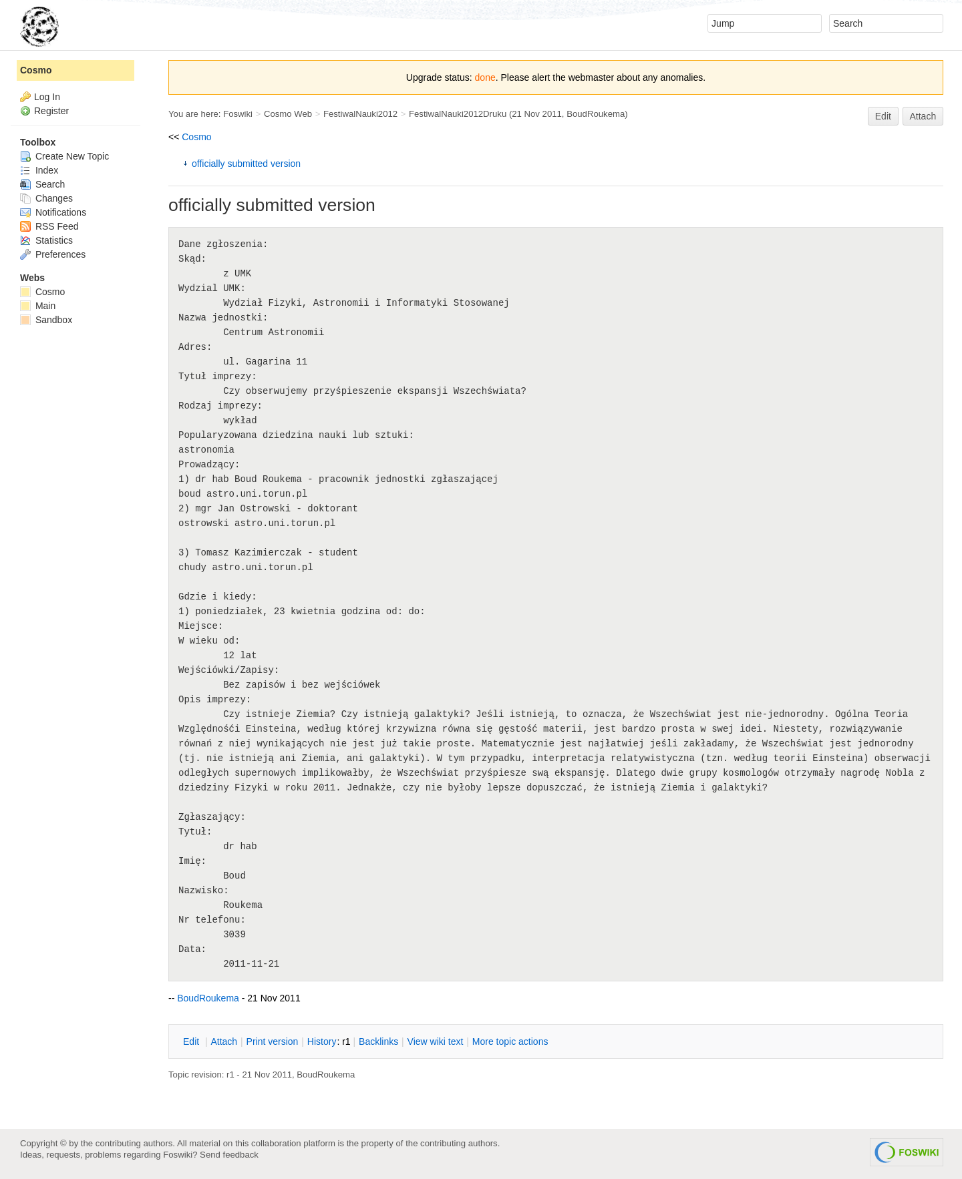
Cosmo (196, 137)
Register (51, 110)
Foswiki (238, 114)
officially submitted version (246, 163)
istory (322, 1041)
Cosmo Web (288, 114)
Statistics (46, 240)
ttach (223, 1041)
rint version (273, 1041)
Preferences (53, 254)
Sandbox (46, 319)
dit (192, 1041)
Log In (47, 96)
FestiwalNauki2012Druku (457, 114)
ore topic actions (510, 1041)
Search (42, 184)
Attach (923, 116)
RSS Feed (49, 226)
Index (39, 170)
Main (37, 305)
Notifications (53, 212)
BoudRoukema (596, 114)
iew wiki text (436, 1041)
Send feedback (229, 1155)
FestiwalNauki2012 (360, 114)
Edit (883, 116)
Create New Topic (64, 156)
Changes (46, 198)
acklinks (378, 1041)
